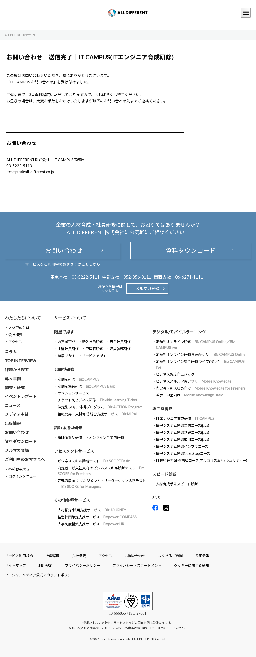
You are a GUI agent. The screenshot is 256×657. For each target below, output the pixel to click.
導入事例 (13, 378)
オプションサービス (73, 393)
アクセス (15, 342)
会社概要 (15, 335)
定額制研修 (79, 379)
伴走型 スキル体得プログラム (100, 407)
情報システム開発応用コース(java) (182, 439)
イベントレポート (21, 396)
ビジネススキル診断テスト (94, 461)
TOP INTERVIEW (20, 360)
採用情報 (202, 556)
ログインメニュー (22, 476)
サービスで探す (94, 356)
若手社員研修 (120, 342)
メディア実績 (17, 414)
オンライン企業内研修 (106, 437)
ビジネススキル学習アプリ (194, 381)
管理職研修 (94, 349)
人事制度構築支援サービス (91, 524)
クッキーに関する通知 (191, 565)
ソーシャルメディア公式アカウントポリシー (40, 575)
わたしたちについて (23, 317)
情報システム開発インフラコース (182, 446)
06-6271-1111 (189, 277)
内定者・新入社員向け (201, 388)
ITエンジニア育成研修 (185, 418)
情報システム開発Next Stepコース (183, 453)
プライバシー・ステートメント (137, 565)
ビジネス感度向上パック (175, 374)
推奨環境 (53, 556)
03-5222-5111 (86, 277)
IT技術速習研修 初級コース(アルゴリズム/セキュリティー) (201, 460)
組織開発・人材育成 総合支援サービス (98, 414)
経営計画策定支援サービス (97, 517)
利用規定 (45, 565)
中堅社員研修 (68, 349)
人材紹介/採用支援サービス (92, 510)
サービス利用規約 (19, 556)
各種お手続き (19, 469)
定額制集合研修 (87, 386)
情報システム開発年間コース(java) (182, 425)
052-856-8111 (138, 277)
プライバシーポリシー (82, 565)
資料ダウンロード (191, 250)
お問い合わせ (63, 250)
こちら (87, 264)
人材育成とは (19, 328)
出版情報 (13, 423)
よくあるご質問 (170, 556)
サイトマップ (15, 565)
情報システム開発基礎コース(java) (182, 432)
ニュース (13, 405)
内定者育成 (66, 342)
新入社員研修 (92, 342)
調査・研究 (15, 387)
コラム (11, 351)
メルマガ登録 (148, 288)
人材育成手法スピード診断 (177, 484)
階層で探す (66, 356)
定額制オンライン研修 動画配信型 (201, 354)
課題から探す (17, 369)
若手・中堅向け (189, 395)
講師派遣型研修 (70, 437)
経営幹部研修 (120, 349)
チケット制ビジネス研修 (98, 400)
